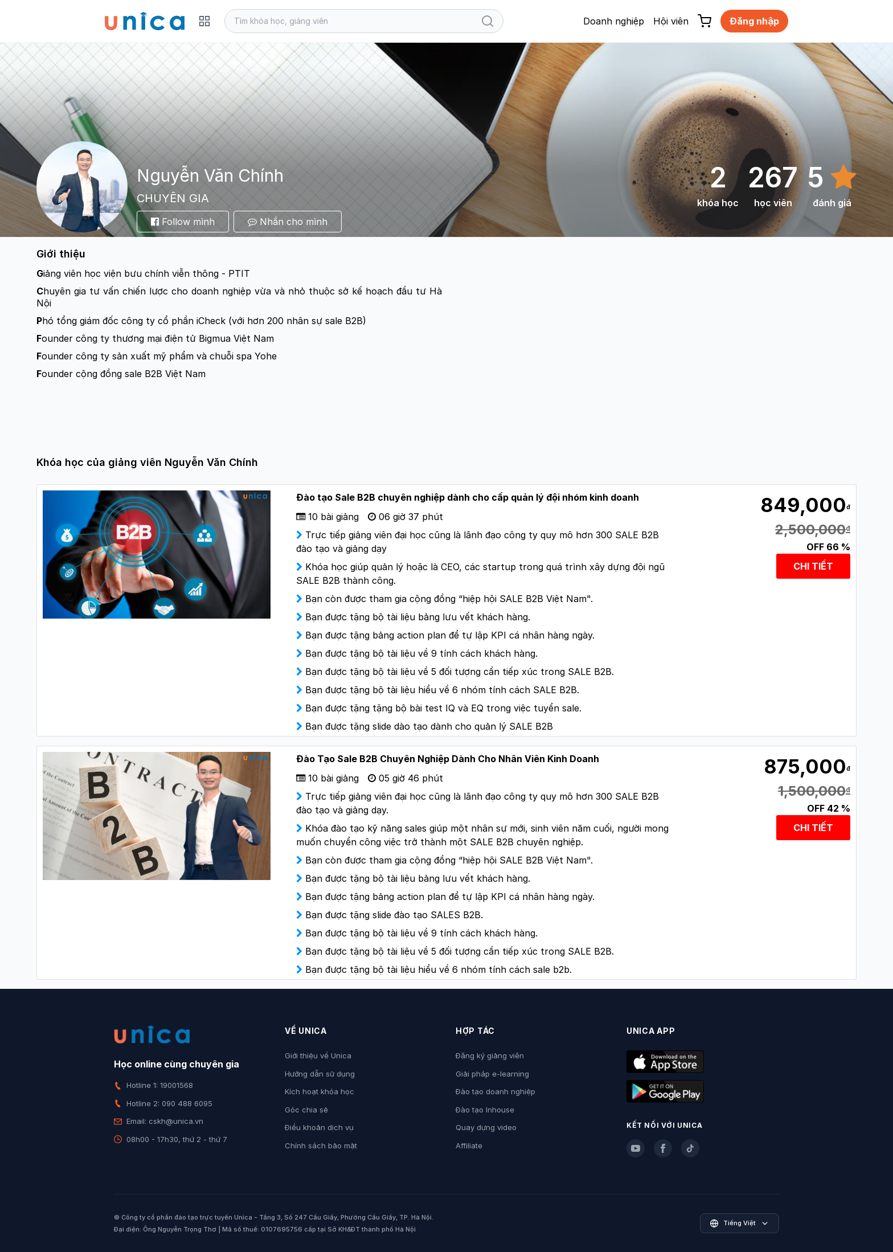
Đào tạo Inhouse (485, 1109)
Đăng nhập (754, 21)
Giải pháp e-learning (492, 1073)
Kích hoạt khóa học (319, 1091)
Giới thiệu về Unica (318, 1055)
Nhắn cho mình (287, 221)
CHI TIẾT (813, 566)
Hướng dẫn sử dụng (320, 1073)
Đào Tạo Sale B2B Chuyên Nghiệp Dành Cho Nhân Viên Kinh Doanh (447, 758)
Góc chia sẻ (306, 1109)
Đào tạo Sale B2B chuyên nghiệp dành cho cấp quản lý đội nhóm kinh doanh (467, 497)
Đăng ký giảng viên (490, 1055)
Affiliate (469, 1145)
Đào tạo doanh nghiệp (495, 1091)
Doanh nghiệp (613, 21)
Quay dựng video (486, 1127)
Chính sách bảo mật (321, 1145)
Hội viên (671, 21)
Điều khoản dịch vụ (319, 1127)
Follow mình (183, 221)
